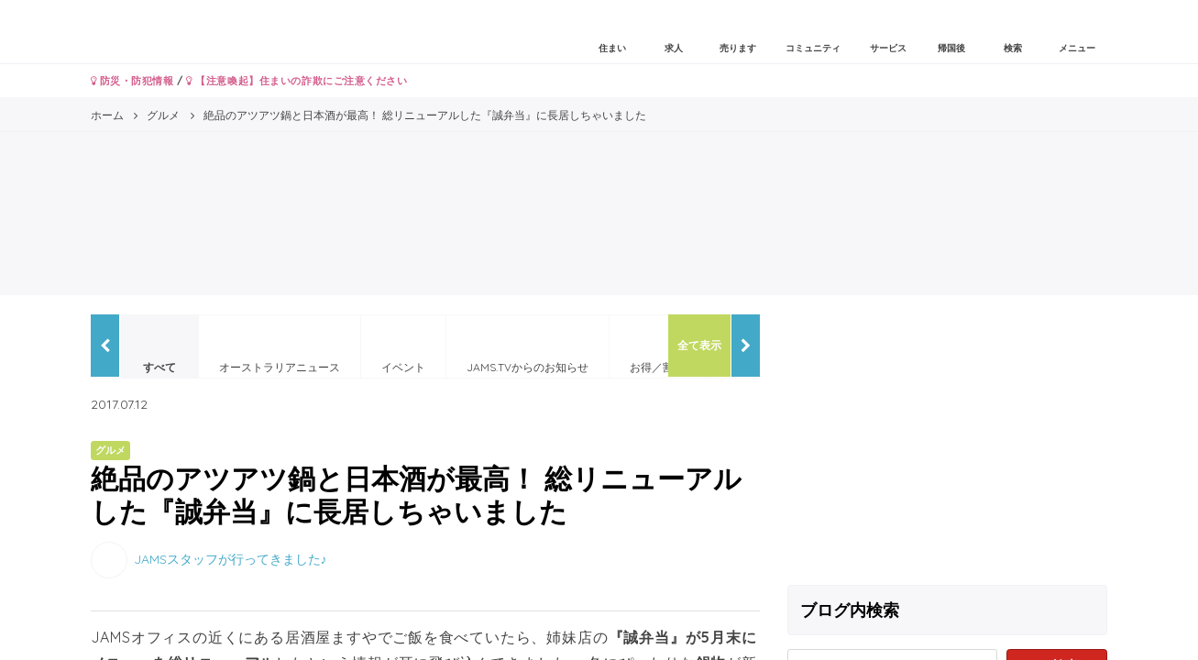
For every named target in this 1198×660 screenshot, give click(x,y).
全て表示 (699, 345)
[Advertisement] (947, 442)
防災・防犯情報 (132, 80)
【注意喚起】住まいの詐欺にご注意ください (296, 80)
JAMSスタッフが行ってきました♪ (230, 558)
